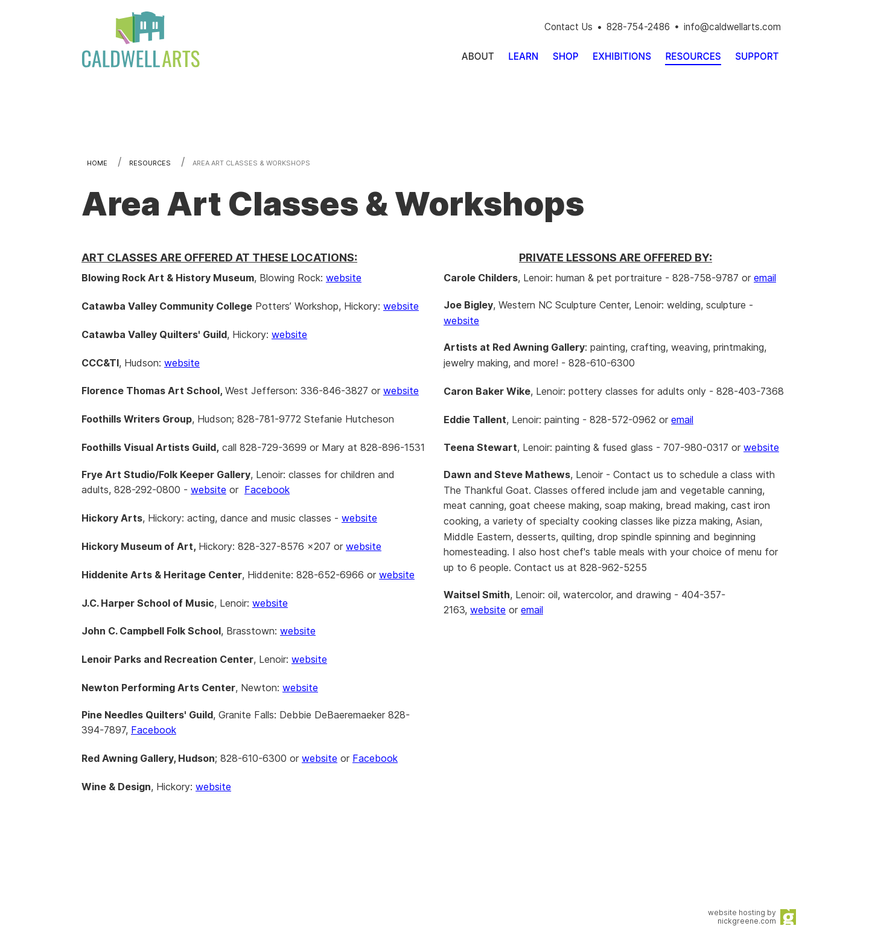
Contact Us (568, 27)
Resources (150, 163)
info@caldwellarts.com (732, 27)
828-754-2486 (638, 27)
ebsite (492, 610)
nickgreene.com (747, 920)
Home (97, 163)
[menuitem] (523, 56)
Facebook (267, 490)
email (765, 278)
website (343, 278)
